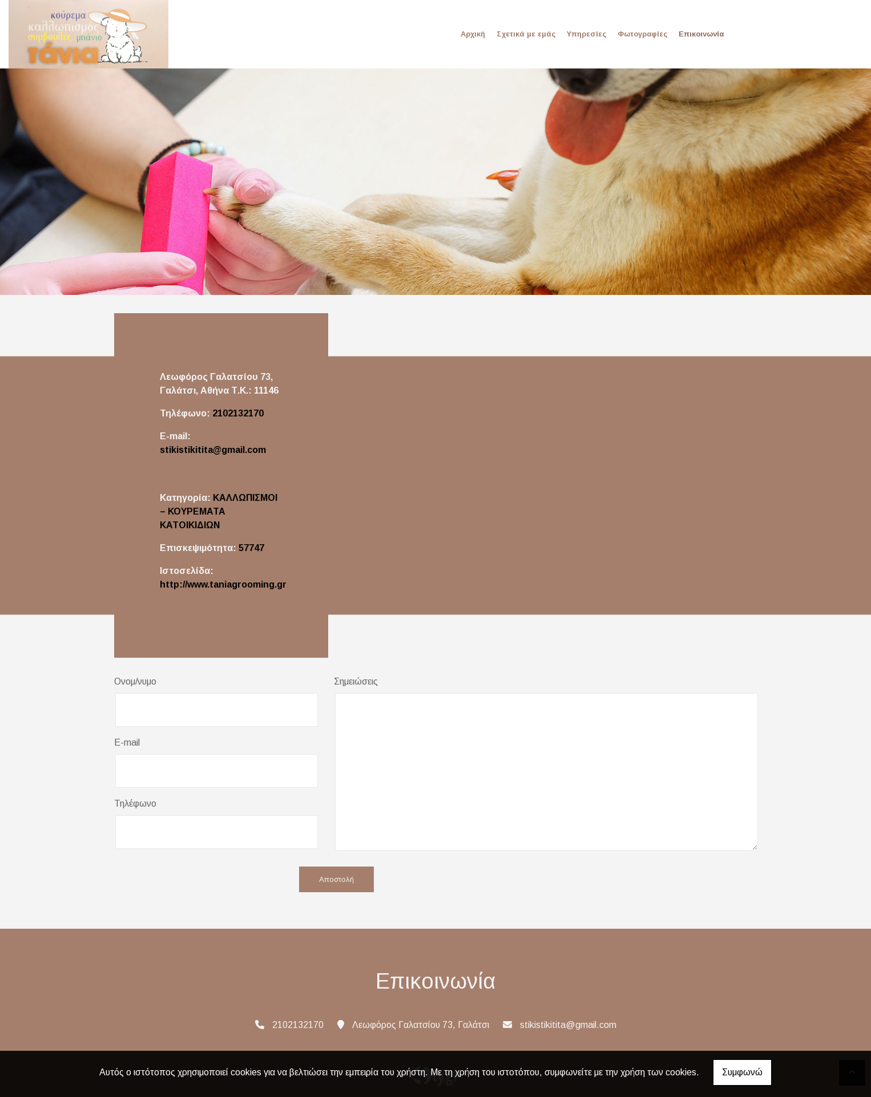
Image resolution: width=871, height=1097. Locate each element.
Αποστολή (336, 879)
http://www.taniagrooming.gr (223, 584)
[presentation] (201, 880)
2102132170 (238, 413)
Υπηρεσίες (586, 34)
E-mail (127, 742)
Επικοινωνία (701, 34)
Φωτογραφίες (642, 34)
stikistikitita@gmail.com (213, 450)
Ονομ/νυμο (135, 681)
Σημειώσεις (356, 681)
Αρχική (473, 34)
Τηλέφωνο (135, 803)
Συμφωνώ (742, 1072)
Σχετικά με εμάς (526, 34)
